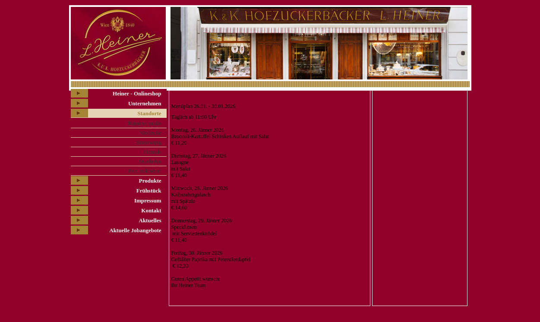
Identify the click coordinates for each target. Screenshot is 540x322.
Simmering (148, 142)
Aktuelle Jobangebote (135, 230)
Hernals (152, 151)
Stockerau (150, 161)
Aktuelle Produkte (402, 96)
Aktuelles (150, 220)
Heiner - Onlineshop (137, 93)
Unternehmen (144, 103)
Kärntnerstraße (144, 123)
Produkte (150, 180)
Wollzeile (150, 132)
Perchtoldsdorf (144, 170)
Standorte (149, 113)
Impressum (147, 200)
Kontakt (151, 210)
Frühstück (148, 190)
